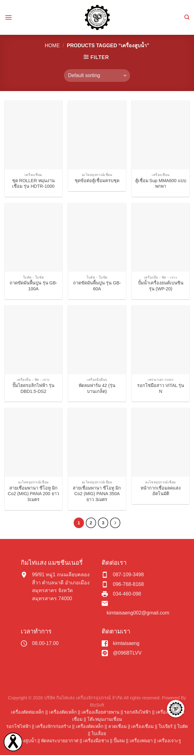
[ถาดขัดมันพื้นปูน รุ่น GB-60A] (97, 237)
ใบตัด (182, 726)
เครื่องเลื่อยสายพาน (100, 712)
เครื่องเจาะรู (169, 740)
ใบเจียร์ (166, 726)
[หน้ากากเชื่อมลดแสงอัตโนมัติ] (160, 442)
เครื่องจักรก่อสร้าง (53, 726)
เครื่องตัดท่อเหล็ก (27, 712)
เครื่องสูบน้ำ (24, 740)
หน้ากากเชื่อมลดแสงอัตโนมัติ (161, 491)
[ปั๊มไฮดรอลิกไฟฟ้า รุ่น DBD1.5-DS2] (33, 339)
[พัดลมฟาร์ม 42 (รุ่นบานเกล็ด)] (97, 339)
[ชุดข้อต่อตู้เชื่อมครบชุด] (97, 134)
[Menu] (8, 17)
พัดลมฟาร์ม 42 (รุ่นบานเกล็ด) (97, 388)
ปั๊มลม (119, 740)
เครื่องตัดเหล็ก (63, 712)
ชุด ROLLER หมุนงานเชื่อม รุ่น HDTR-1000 (33, 183)
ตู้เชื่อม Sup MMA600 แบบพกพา (160, 183)
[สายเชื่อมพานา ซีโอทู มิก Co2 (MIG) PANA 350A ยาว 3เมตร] (97, 442)
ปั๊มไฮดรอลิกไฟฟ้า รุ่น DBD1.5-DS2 (33, 388)
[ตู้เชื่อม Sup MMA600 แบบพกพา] (160, 134)
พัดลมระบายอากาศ (59, 740)
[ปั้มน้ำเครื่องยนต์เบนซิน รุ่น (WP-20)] (160, 237)
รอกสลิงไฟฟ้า (137, 712)
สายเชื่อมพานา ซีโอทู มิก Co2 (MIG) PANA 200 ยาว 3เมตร (33, 494)
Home (52, 45)
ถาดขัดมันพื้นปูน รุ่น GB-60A (97, 285)
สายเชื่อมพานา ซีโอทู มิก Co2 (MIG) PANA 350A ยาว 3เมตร (97, 494)
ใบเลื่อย (98, 733)
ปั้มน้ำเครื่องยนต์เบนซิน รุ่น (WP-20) (160, 285)
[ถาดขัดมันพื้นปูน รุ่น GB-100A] (33, 237)
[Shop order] (97, 75)
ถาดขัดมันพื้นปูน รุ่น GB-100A (34, 285)
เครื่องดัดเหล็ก (90, 726)
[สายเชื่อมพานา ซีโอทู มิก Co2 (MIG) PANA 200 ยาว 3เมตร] (33, 442)
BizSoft (97, 704)
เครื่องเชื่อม (142, 726)
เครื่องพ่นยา (141, 740)
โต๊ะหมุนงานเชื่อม (104, 719)
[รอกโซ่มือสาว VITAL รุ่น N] (160, 339)
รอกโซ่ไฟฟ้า (18, 726)
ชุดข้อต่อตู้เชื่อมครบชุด (97, 180)
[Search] (186, 17)
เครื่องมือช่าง (96, 740)
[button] (175, 708)
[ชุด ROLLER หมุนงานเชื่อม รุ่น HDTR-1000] (33, 134)
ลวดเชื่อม (117, 726)
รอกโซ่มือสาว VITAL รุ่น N (160, 388)
